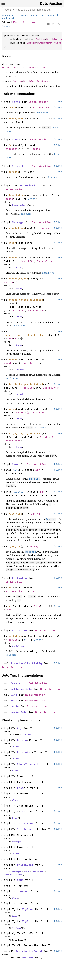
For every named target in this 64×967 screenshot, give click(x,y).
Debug (16, 139)
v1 (13, 18)
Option (40, 39)
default (13, 171)
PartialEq (19, 578)
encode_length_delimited (25, 299)
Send (13, 694)
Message (18, 222)
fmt (10, 145)
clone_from (15, 118)
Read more (42, 112)
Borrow (22, 740)
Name (15, 464)
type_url (14, 546)
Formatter (10, 148)
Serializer (18, 646)
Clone (16, 101)
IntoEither (25, 823)
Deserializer (19, 205)
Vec (6, 282)
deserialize (16, 195)
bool (34, 591)
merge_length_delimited (24, 433)
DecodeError (31, 363)
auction (6, 18)
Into (25, 811)
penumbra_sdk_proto (14, 15)
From (20, 787)
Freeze (15, 683)
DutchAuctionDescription (30, 67)
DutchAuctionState (50, 42)
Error (31, 198)
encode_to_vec (18, 278)
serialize (15, 636)
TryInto (27, 921)
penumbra (32, 15)
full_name (15, 513)
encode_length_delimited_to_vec (26, 334)
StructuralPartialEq (26, 663)
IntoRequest (26, 829)
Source (6, 26)
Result (35, 148)
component (52, 15)
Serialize (19, 630)
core (42, 15)
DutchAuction (51, 3)
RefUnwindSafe (21, 689)
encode (12, 257)
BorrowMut (24, 752)
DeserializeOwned (13, 874)
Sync (13, 700)
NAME (16, 469)
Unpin (14, 706)
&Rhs (37, 605)
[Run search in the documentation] (32, 9)
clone (12, 107)
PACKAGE (18, 491)
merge (12, 408)
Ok (24, 639)
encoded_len (16, 227)
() (32, 261)
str (37, 469)
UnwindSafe (18, 712)
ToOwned (22, 891)
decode (12, 359)
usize (45, 227)
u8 (11, 282)
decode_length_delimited (25, 384)
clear (12, 242)
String (35, 513)
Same (20, 880)
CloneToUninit (27, 764)
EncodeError (45, 261)
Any (19, 728)
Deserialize (29, 185)
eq (9, 587)
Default (18, 166)
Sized (19, 267)
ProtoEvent (25, 864)
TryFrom (27, 909)
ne (9, 605)
